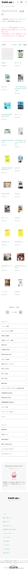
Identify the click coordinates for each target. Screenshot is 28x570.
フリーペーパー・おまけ (10, 6)
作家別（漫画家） (5, 335)
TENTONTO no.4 (5, 241)
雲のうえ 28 (18, 62)
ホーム (2, 6)
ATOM (7, 541)
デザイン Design (5, 359)
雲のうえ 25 (18, 114)
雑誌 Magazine (4, 439)
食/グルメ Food (5, 368)
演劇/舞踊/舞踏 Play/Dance (7, 402)
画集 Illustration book (6, 354)
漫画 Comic (4, 345)
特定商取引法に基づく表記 (9, 529)
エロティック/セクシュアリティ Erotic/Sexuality (12, 388)
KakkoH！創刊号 (5, 193)
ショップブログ (6, 537)
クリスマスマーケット (6, 453)
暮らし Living (4, 373)
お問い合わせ (6, 552)
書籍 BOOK (4, 429)
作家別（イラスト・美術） (7, 340)
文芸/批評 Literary (5, 349)
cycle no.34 (4, 86)
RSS (4, 541)
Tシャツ (3, 416)
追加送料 (3, 62)
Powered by (14, 567)
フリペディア (4, 291)
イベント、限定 (5, 326)
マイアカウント (6, 545)
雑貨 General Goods (6, 397)
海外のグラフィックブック (7, 364)
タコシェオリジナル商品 (7, 331)
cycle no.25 (17, 291)
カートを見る (6, 548)
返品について (6, 521)
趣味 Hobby (4, 383)
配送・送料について (7, 517)
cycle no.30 (17, 168)
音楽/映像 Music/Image (6, 393)
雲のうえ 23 (4, 217)
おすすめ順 (14, 44)
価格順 (20, 44)
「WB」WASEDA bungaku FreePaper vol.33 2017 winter (20, 88)
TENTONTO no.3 (19, 241)
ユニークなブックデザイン (7, 449)
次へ (20, 312)
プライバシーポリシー (8, 533)
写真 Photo (4, 378)
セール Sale (4, 407)
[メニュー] (26, 2)
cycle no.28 (17, 193)
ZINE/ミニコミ (4, 434)
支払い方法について (7, 525)
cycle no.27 (17, 217)
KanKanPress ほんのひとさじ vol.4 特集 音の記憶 (20, 142)
